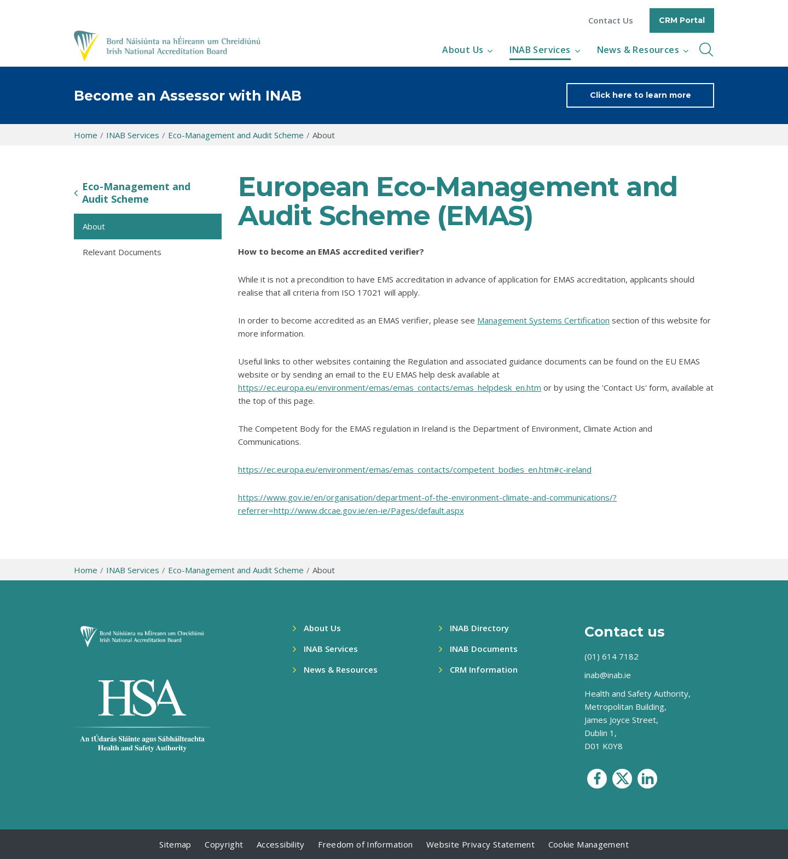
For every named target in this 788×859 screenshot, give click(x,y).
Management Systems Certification (543, 320)
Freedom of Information (365, 844)
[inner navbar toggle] (706, 50)
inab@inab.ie (607, 674)
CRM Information (484, 669)
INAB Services (539, 50)
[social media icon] (597, 779)
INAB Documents (484, 648)
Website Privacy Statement (480, 844)
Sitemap (175, 844)
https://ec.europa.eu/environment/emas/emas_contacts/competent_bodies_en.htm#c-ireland (415, 469)
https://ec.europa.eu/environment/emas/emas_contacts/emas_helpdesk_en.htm (389, 387)
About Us (462, 50)
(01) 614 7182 (611, 656)
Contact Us (610, 20)
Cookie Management (588, 844)
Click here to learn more (640, 95)
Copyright (224, 844)
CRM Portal (682, 20)
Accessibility (281, 844)
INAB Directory (479, 627)
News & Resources (638, 50)
